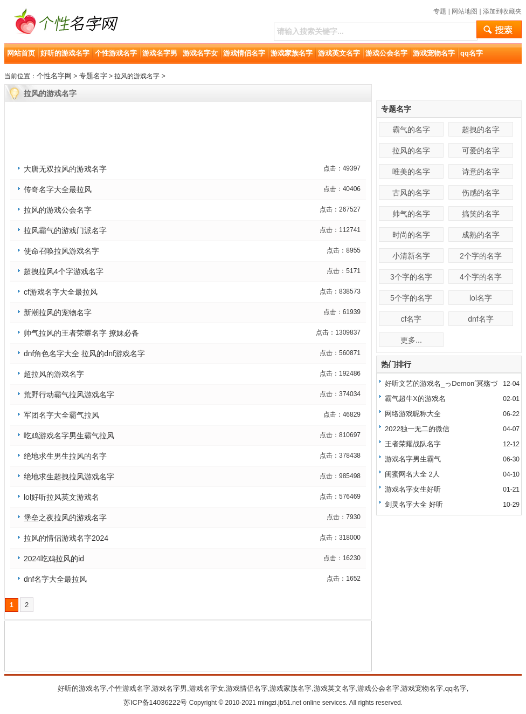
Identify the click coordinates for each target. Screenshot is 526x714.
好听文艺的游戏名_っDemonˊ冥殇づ (441, 383)
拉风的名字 (411, 150)
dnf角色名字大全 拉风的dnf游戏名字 (84, 353)
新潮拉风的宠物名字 (58, 312)
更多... (411, 340)
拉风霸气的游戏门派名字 (65, 230)
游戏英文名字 (339, 53)
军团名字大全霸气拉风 (61, 415)
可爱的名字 (481, 150)
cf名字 (411, 319)
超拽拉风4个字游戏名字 (63, 271)
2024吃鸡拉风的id (54, 558)
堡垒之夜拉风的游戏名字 (65, 517)
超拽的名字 (481, 129)
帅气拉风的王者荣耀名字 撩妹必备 (81, 333)
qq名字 (471, 53)
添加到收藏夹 (502, 11)
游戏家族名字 (292, 53)
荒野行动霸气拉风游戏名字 (69, 394)
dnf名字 (480, 319)
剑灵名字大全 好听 (414, 504)
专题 (439, 11)
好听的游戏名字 (64, 53)
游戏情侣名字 (244, 53)
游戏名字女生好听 (413, 489)
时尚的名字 (411, 234)
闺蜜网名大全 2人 (412, 474)
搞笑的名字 (481, 213)
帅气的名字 (411, 213)
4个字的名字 (481, 277)
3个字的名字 (411, 277)
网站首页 (21, 53)
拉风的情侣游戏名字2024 (66, 538)
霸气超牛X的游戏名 (415, 399)
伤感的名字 (481, 192)
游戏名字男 (159, 53)
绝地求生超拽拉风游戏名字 (69, 476)
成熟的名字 (481, 234)
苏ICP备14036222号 (155, 702)
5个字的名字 (411, 298)
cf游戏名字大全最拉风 (61, 292)
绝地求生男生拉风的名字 (65, 456)
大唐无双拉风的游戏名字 (65, 169)
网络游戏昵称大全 (413, 414)
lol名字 (480, 298)
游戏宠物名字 (434, 53)
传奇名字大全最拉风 (58, 189)
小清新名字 (411, 255)
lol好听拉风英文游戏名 (61, 497)
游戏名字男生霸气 (413, 459)
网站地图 (464, 11)
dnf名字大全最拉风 (55, 579)
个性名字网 (54, 76)
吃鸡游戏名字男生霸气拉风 (69, 435)
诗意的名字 (481, 171)
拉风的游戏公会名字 (58, 210)
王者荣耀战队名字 (413, 444)
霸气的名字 (411, 129)
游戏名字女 (200, 53)
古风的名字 (411, 192)
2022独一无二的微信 (417, 429)
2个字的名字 (481, 255)
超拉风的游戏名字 (54, 374)
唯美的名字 (411, 171)
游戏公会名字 (386, 53)
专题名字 (93, 76)
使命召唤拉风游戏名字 (61, 251)
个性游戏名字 (116, 53)
